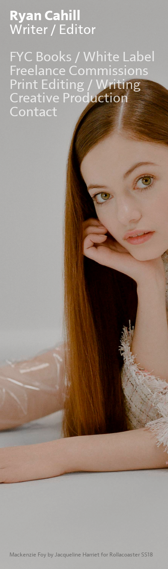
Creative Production (68, 98)
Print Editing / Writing (75, 85)
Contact (33, 112)
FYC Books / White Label (82, 57)
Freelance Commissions (78, 71)
